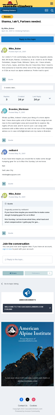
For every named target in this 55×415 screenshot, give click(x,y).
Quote (10, 79)
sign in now (7, 249)
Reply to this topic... (14, 259)
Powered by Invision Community (27, 411)
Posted (17, 51)
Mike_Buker (9, 28)
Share (13, 273)
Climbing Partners (22, 31)
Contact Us (22, 405)
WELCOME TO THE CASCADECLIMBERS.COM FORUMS (24, 308)
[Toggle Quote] (6, 204)
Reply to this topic (27, 39)
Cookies (33, 405)
